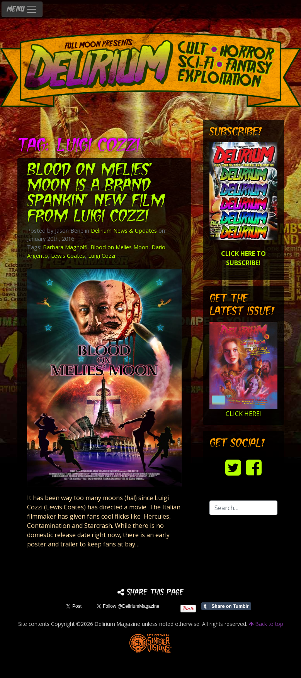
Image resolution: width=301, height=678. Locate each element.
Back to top (266, 623)
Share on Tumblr (226, 606)
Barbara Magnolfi (65, 247)
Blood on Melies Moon (119, 247)
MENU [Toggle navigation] (22, 9)
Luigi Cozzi (101, 255)
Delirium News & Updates (124, 230)
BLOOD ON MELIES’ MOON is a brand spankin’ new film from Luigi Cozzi (96, 194)
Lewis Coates (68, 255)
